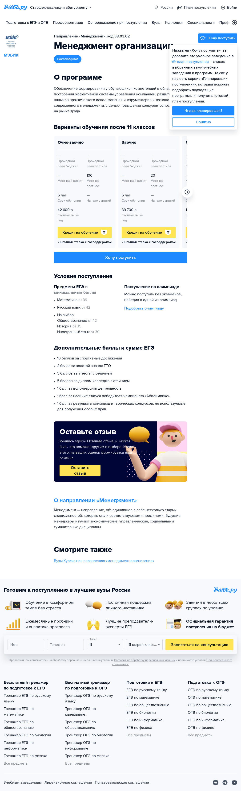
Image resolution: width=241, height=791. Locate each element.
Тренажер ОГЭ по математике (80, 711)
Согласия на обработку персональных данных (144, 660)
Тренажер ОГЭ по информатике (80, 745)
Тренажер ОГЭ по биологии (89, 735)
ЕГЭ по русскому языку (146, 690)
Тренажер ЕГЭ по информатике (19, 745)
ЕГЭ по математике (142, 697)
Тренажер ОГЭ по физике (87, 756)
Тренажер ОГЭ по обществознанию (80, 725)
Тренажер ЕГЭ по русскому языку (27, 698)
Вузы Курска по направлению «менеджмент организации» (104, 561)
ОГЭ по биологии (203, 712)
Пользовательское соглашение (122, 782)
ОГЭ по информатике (206, 720)
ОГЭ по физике (201, 727)
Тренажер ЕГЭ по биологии (27, 735)
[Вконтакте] (215, 782)
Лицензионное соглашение (68, 782)
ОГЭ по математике (204, 697)
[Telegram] (225, 782)
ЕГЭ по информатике (144, 720)
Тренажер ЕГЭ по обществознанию (19, 725)
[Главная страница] (15, 7)
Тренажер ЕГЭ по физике (25, 756)
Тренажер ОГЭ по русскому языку (89, 698)
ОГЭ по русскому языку (208, 690)
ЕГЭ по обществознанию (147, 705)
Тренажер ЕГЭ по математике (19, 711)
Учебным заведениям (23, 782)
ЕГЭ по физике (139, 727)
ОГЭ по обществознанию (209, 705)
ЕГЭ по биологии (141, 712)
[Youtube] (234, 782)
